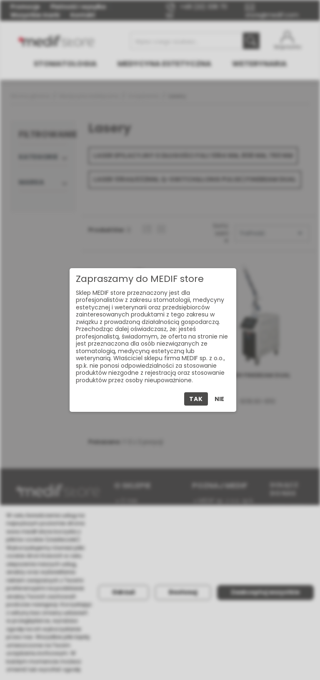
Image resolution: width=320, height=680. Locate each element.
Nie (219, 399)
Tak (195, 399)
